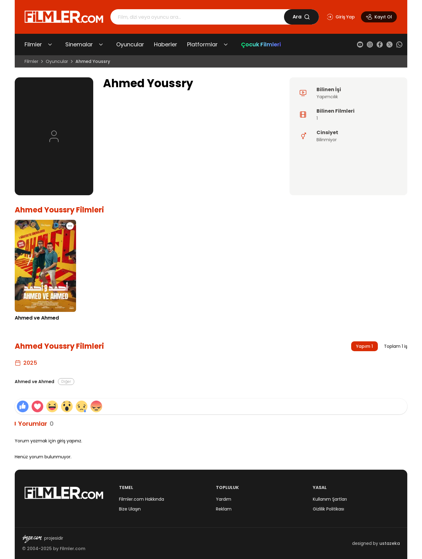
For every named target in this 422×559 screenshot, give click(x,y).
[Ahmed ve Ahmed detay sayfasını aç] (45, 266)
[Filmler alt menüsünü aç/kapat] (50, 44)
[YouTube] (360, 44)
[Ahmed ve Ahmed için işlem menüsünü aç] (70, 226)
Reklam (224, 509)
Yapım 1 (364, 346)
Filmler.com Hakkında (141, 499)
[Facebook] (380, 44)
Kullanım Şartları (330, 499)
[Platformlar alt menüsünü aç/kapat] (225, 44)
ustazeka (389, 543)
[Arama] (197, 17)
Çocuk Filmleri (261, 44)
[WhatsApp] (399, 44)
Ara (301, 16)
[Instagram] (370, 44)
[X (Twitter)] (389, 44)
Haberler (165, 44)
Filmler (33, 44)
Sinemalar (79, 44)
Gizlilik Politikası (328, 509)
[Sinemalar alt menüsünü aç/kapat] (100, 44)
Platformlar (202, 44)
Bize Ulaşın (130, 509)
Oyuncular (130, 44)
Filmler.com (72, 548)
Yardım (223, 499)
